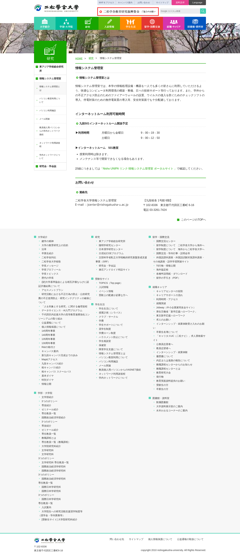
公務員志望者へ (163, 344)
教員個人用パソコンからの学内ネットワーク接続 (48, 131)
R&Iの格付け (46, 347)
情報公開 (44, 384)
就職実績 (159, 303)
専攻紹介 (44, 405)
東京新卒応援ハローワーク (169, 315)
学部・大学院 (66, 23)
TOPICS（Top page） (109, 283)
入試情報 (109, 23)
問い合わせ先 (117, 539)
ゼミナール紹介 (48, 409)
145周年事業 (46, 330)
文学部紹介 (46, 397)
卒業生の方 (160, 389)
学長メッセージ (48, 265)
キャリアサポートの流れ (168, 295)
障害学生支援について (109, 349)
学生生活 (130, 23)
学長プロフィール (49, 269)
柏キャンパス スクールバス (54, 371)
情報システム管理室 (48, 78)
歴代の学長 (46, 277)
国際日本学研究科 (49, 487)
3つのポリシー (47, 401)
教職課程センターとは (166, 368)
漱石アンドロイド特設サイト (113, 269)
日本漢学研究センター (109, 249)
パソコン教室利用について (48, 100)
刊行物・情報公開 (164, 265)
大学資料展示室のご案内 (168, 406)
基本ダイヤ (46, 375)
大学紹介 (45, 23)
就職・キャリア (173, 23)
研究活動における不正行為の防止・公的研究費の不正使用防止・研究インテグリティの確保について (64, 298)
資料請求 (180, 2)
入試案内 (44, 507)
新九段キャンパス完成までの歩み (58, 355)
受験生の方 (160, 385)
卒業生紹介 (46, 253)
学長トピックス (48, 273)
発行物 (158, 376)
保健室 (101, 345)
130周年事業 (46, 343)
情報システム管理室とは (48, 88)
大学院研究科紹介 (49, 446)
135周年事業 (46, 339)
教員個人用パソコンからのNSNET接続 (118, 369)
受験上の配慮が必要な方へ (112, 295)
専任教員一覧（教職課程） (54, 442)
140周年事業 (46, 335)
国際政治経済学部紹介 (52, 417)
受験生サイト (100, 278)
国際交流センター (164, 241)
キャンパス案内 (125, 2)
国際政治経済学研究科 (52, 466)
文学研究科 (46, 450)
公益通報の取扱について (190, 539)
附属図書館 (160, 402)
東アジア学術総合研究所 (49, 68)
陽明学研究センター (108, 245)
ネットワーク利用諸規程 (48, 145)
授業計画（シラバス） (109, 312)
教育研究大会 (162, 372)
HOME (79, 58)
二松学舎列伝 (47, 257)
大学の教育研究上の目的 (53, 245)
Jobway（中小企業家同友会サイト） (174, 307)
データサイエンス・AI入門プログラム (60, 310)
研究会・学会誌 (46, 166)
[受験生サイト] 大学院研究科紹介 (57, 519)
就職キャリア (158, 287)
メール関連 (43, 119)
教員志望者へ (162, 348)
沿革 (42, 249)
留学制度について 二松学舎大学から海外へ (178, 245)
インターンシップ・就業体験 (170, 352)
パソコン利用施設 (46, 110)
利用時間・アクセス (165, 299)
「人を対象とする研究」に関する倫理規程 (62, 306)
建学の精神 (46, 241)
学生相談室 (103, 341)
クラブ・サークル (107, 316)
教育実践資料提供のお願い (169, 380)
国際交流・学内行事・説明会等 (171, 253)
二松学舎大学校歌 (49, 261)
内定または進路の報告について (171, 360)
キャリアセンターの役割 (168, 291)
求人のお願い (162, 319)
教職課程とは (47, 438)
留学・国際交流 (152, 23)
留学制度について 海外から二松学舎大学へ (178, 249)
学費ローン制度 (106, 333)
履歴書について (163, 356)
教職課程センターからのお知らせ (172, 364)
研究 (88, 23)
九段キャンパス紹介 (50, 363)
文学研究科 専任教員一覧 (53, 462)
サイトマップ (162, 2)
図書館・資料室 (195, 23)
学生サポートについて (109, 324)
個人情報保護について (52, 326)
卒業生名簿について (165, 332)
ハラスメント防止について (112, 337)
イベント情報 (104, 291)
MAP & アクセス (106, 2)
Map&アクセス (48, 359)
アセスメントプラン (50, 290)
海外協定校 (160, 269)
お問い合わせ (144, 2)
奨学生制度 (103, 329)
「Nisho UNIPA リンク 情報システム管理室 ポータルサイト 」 (138, 168)
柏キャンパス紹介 (49, 367)
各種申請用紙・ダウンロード (170, 273)
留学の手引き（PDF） (166, 277)
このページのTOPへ (193, 219)
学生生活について (107, 308)
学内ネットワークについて (48, 157)
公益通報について (49, 322)
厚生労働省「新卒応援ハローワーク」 (175, 311)
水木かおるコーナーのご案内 (170, 410)
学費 (100, 320)
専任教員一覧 (47, 413)
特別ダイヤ (46, 379)
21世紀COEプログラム (110, 253)
